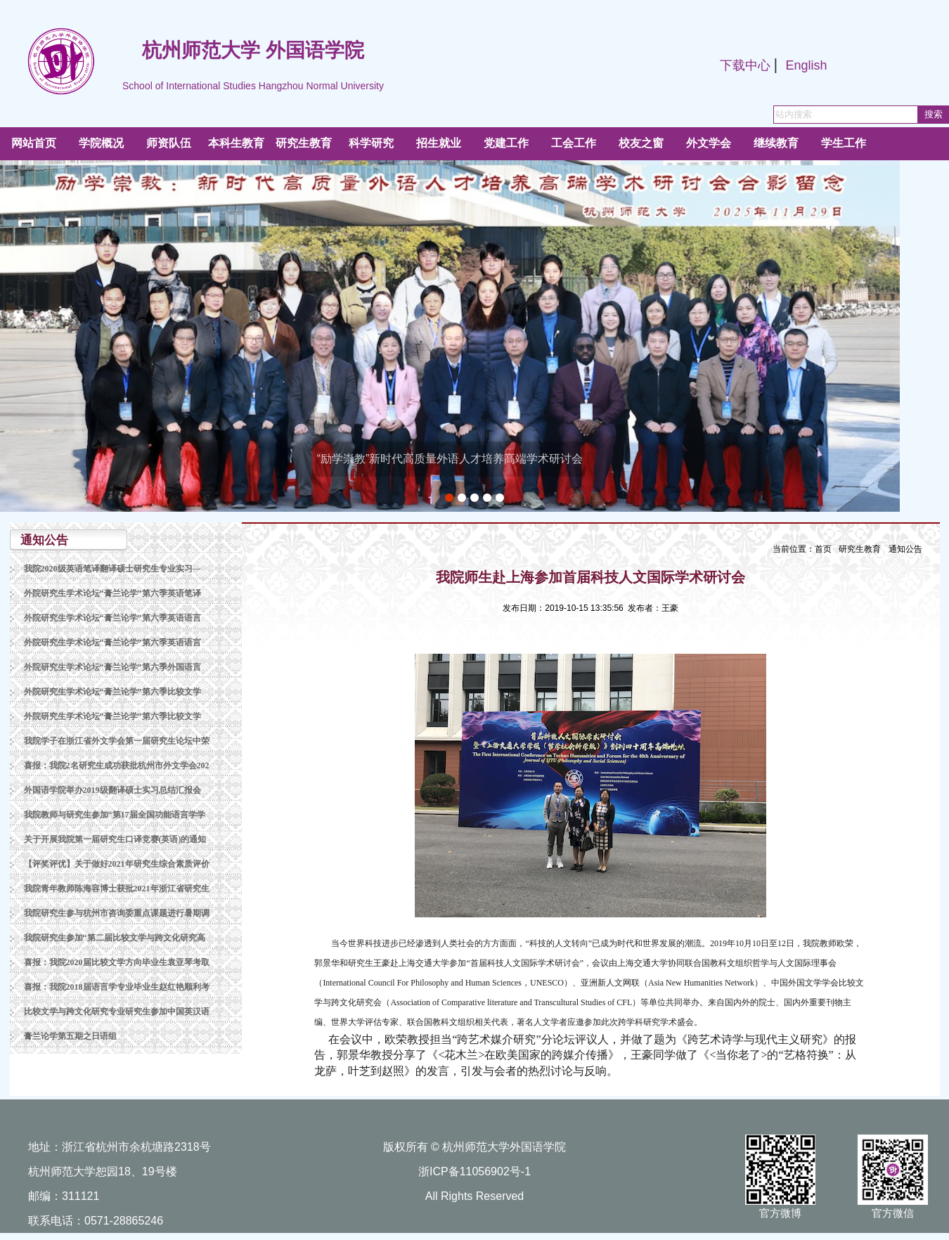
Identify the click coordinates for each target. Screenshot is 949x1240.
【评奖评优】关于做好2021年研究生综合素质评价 (116, 864)
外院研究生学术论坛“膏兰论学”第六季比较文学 (112, 692)
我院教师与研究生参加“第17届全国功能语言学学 (114, 815)
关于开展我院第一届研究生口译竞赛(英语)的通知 (115, 839)
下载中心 (745, 65)
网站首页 (33, 143)
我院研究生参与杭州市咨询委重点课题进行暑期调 (116, 913)
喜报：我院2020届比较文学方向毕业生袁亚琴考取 (116, 962)
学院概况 (101, 143)
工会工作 (573, 143)
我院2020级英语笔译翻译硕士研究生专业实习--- (112, 569)
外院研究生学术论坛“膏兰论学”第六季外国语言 (112, 667)
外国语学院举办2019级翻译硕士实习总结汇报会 (112, 790)
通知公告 (905, 549)
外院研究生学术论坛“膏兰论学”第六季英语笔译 (112, 593)
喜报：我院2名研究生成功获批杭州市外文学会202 (116, 765)
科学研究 (371, 143)
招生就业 (438, 143)
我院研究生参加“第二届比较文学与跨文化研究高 (114, 938)
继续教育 (776, 143)
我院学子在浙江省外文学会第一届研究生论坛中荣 (116, 741)
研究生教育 (304, 143)
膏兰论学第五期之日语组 (70, 1036)
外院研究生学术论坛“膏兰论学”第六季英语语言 (112, 618)
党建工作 (506, 143)
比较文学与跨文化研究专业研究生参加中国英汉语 (116, 1011)
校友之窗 (641, 143)
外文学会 (708, 143)
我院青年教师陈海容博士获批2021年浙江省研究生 (116, 888)
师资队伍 (168, 143)
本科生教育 (236, 143)
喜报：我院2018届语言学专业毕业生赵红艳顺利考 (116, 987)
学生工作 (843, 143)
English (806, 65)
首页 (823, 549)
